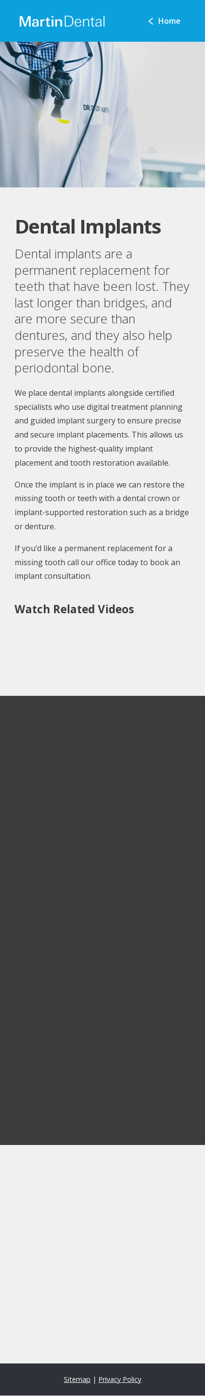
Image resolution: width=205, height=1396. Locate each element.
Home (169, 21)
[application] (102, 1254)
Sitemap (77, 1379)
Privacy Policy (119, 1379)
